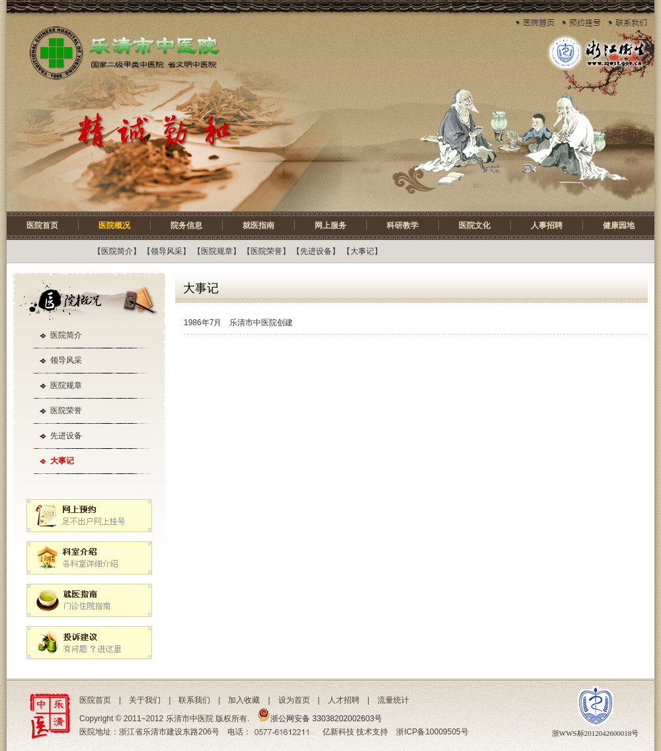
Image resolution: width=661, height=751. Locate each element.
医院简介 (117, 251)
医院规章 (217, 251)
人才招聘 (344, 700)
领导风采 (166, 251)
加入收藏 (244, 700)
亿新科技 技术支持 (355, 731)
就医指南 (258, 225)
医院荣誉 (266, 251)
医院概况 (114, 225)
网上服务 (330, 225)
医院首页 (42, 225)
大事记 (362, 251)
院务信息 (186, 225)
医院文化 (474, 225)
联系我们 (194, 700)
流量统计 (393, 700)
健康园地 (619, 225)
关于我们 (145, 700)
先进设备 (316, 251)
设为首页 (294, 700)
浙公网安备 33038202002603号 (319, 718)
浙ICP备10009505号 (432, 731)
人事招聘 (547, 225)
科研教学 (402, 225)
